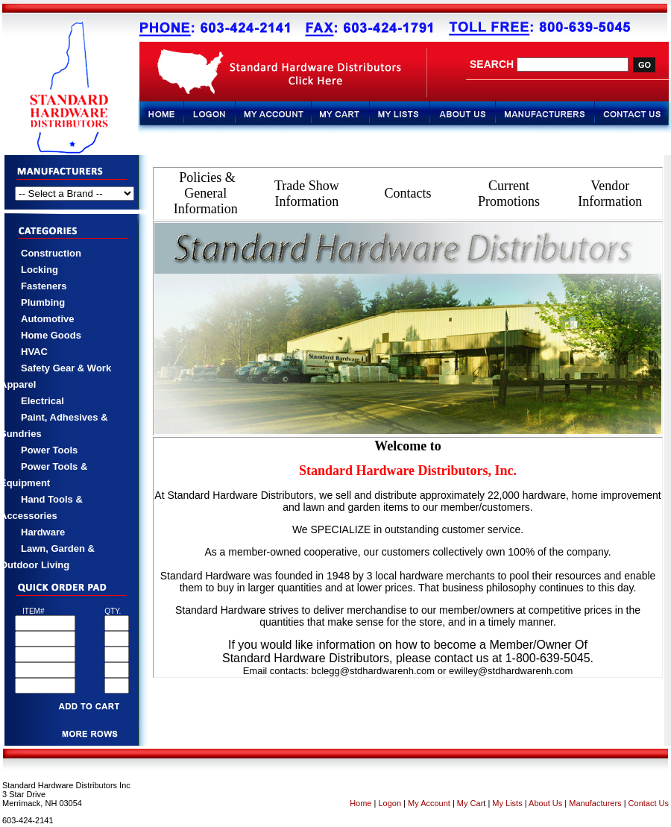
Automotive (48, 318)
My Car (469, 803)
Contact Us (647, 803)
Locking (39, 269)
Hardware (43, 532)
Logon (389, 803)
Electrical (42, 400)
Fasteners (43, 286)
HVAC (34, 351)
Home (360, 803)
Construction (51, 253)
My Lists (507, 803)
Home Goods (51, 335)
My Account (429, 803)
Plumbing (43, 302)
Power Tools (49, 450)
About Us (545, 803)
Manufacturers (595, 803)
